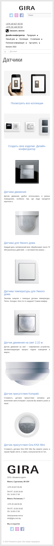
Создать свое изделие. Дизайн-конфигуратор (27, 148)
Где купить (33, 43)
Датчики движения (15, 191)
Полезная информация (15, 43)
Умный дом (10, 39)
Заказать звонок (15, 31)
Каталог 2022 (11, 47)
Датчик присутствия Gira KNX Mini (24, 444)
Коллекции (24, 39)
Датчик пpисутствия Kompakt (21, 393)
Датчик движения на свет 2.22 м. (23, 342)
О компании (35, 39)
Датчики (13, 51)
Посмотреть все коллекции (27, 103)
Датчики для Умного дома (19, 242)
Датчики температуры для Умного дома (24, 293)
